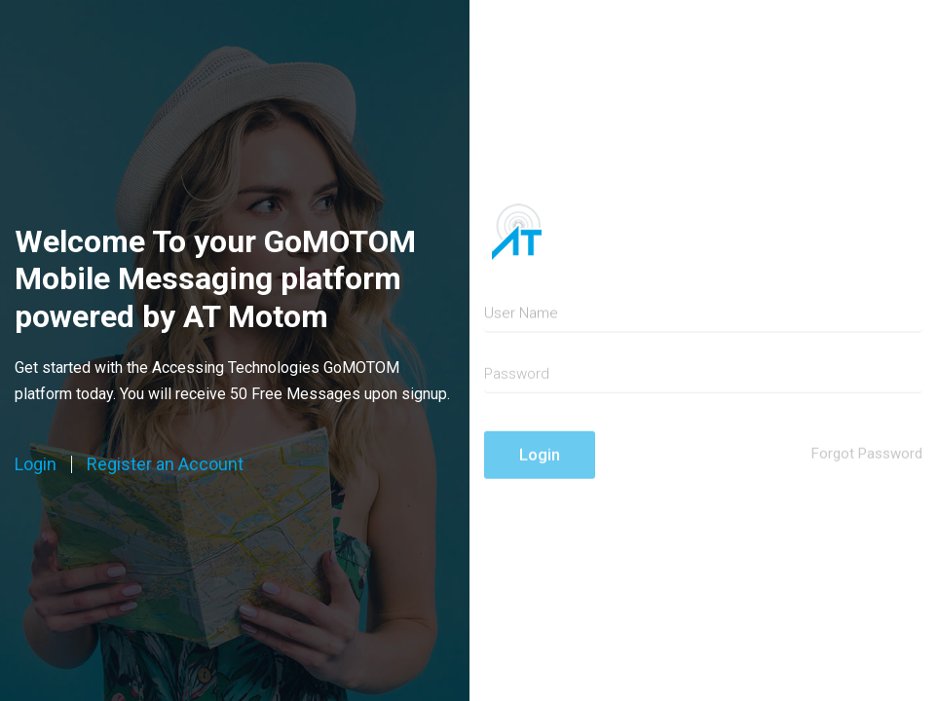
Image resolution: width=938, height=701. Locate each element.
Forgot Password (866, 460)
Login (35, 464)
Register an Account (165, 464)
